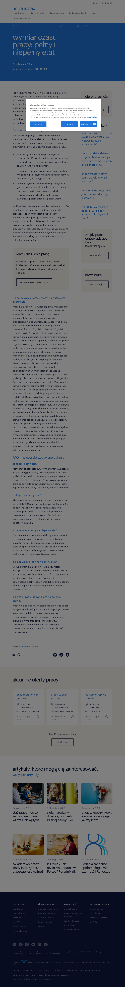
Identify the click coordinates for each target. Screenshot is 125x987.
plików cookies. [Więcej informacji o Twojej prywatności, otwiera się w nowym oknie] (92, 117)
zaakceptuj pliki (88, 124)
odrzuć (69, 124)
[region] (63, 115)
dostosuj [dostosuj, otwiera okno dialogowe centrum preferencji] (38, 124)
